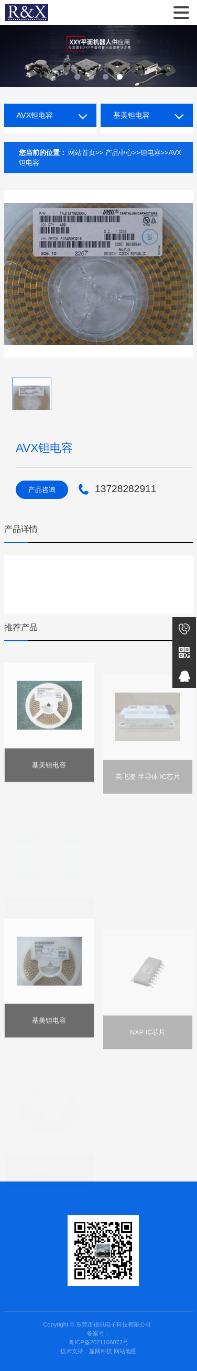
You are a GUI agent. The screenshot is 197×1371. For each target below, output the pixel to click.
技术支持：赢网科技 (86, 1351)
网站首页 (81, 153)
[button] (77, 77)
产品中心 (119, 153)
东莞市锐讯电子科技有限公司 (26, 12)
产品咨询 (42, 490)
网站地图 (125, 1351)
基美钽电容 (131, 115)
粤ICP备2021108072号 (98, 1342)
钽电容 (150, 153)
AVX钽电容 (35, 115)
